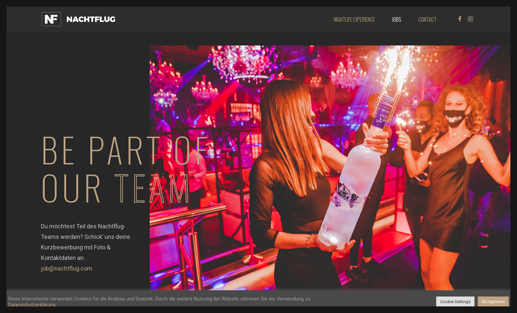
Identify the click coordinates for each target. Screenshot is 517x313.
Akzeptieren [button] (493, 301)
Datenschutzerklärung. (32, 305)
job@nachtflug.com (66, 268)
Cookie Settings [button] (455, 301)
